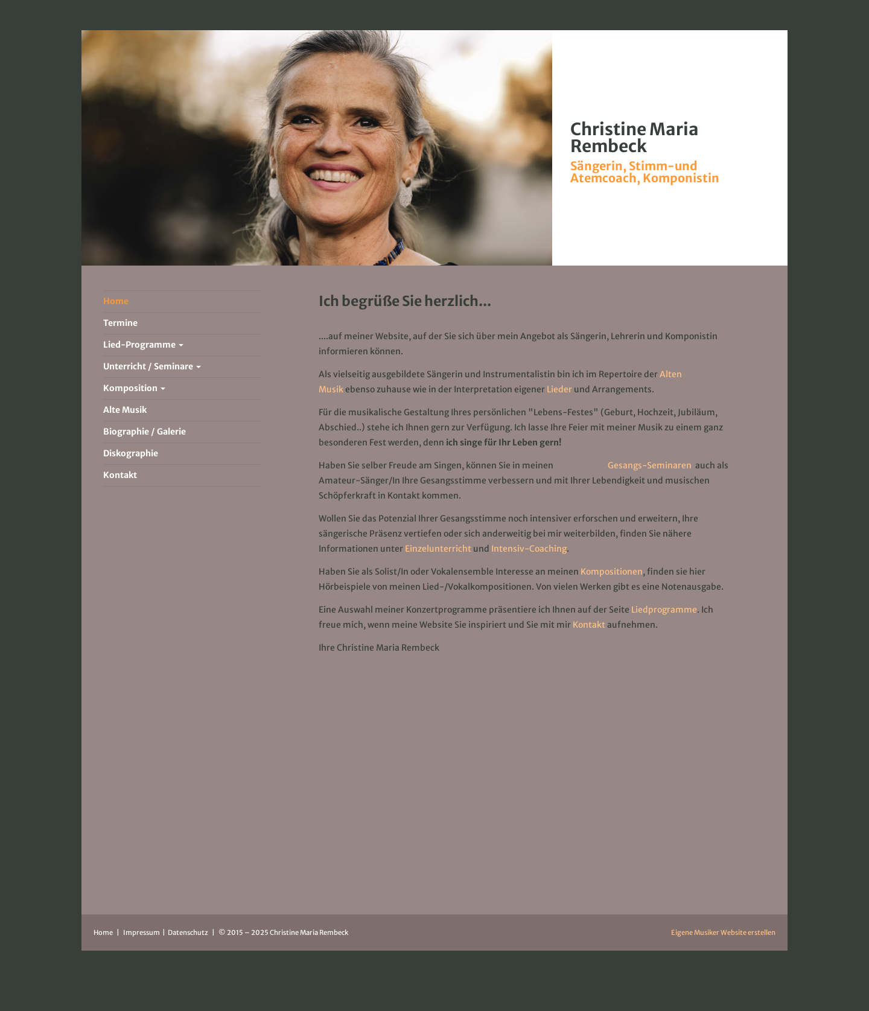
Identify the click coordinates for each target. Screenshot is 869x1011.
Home (103, 932)
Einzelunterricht (438, 548)
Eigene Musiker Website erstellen (723, 932)
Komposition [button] (134, 388)
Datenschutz (188, 932)
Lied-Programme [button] (143, 344)
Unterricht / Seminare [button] (152, 366)
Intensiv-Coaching (529, 548)
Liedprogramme (664, 609)
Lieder (559, 389)
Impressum (142, 932)
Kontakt (590, 624)
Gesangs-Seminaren (650, 465)
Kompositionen (612, 571)
